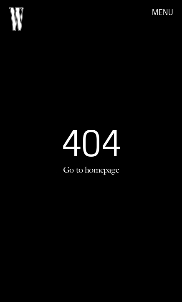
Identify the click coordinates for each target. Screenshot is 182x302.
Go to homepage (91, 169)
